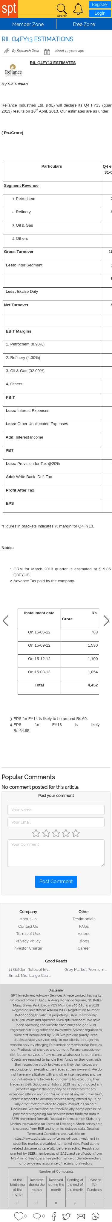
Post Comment (56, 881)
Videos (84, 933)
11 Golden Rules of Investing (34, 969)
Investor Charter (28, 948)
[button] (78, 9)
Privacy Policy (28, 941)
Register (100, 4)
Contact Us (28, 926)
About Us (28, 919)
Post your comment (56, 795)
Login (100, 13)
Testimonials (84, 919)
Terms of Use (28, 933)
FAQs (84, 926)
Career (84, 948)
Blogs (84, 941)
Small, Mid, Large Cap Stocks (35, 975)
